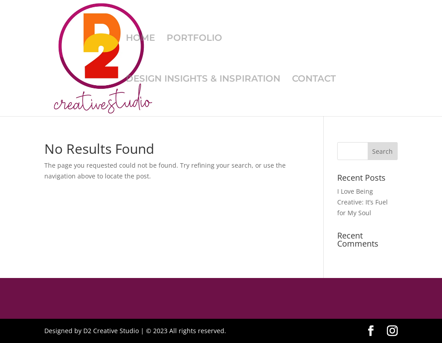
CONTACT (314, 79)
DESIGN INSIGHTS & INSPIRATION (203, 79)
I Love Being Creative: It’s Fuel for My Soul (362, 202)
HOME (140, 39)
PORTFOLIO (194, 39)
